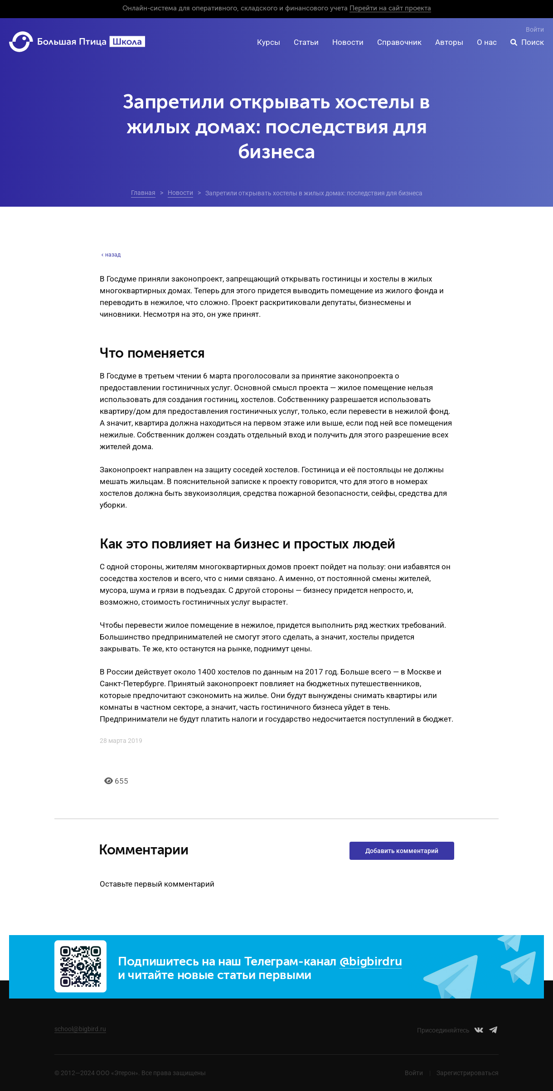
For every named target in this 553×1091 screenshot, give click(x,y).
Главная (143, 192)
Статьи (306, 42)
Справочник (399, 42)
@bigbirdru (371, 962)
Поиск (532, 42)
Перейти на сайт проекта (390, 8)
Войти (535, 29)
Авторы (449, 42)
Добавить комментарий (401, 850)
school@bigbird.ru (80, 1029)
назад (110, 255)
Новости (348, 42)
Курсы (268, 42)
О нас (487, 42)
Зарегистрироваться (468, 1072)
